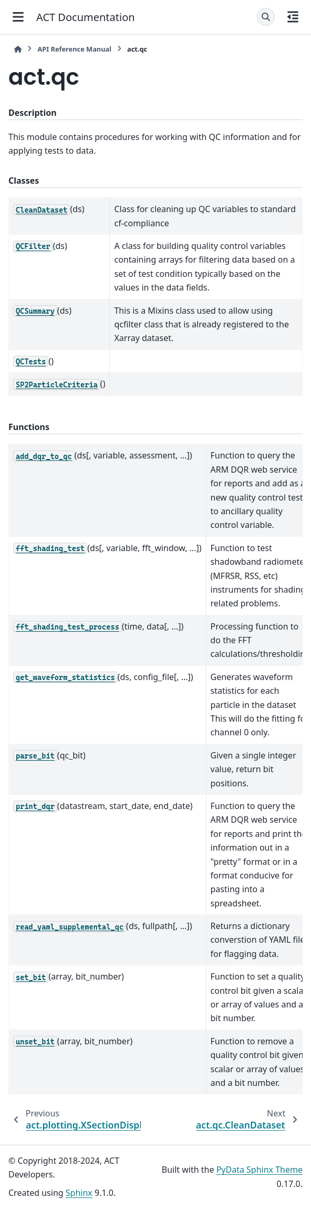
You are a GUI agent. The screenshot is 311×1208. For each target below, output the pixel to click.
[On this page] (293, 17)
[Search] (266, 17)
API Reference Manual (74, 49)
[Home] (18, 49)
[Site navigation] (18, 17)
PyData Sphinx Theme (259, 1169)
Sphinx (79, 1193)
